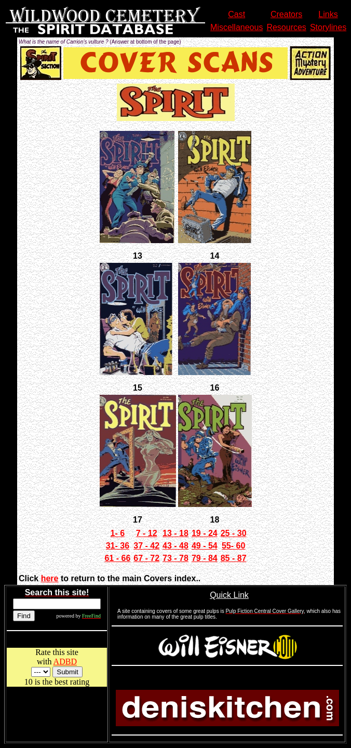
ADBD (65, 661)
